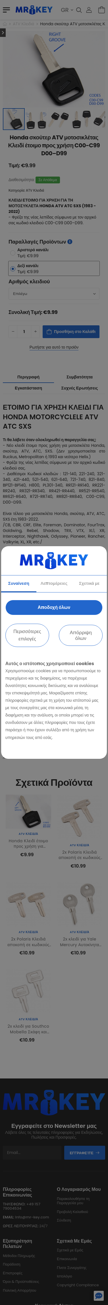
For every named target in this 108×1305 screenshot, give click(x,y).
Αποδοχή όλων (54, 607)
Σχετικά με (89, 583)
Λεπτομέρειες (54, 583)
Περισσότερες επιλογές (27, 635)
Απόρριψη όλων (81, 635)
